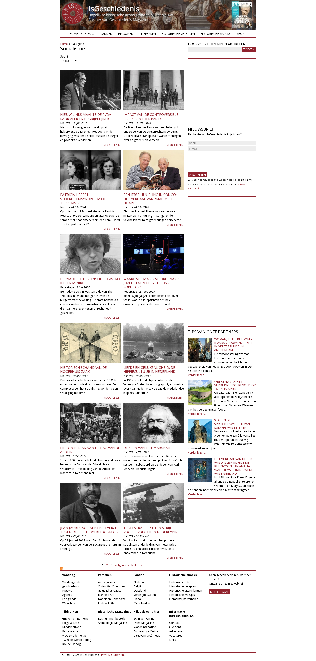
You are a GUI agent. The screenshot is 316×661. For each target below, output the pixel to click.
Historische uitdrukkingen (185, 590)
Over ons (175, 627)
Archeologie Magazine (112, 623)
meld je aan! (219, 592)
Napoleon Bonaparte (112, 599)
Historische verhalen (178, 34)
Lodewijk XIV (106, 603)
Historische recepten (182, 586)
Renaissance (70, 631)
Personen (125, 34)
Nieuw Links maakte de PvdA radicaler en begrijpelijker (85, 116)
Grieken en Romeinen (76, 618)
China (137, 599)
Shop (240, 34)
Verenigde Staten (145, 595)
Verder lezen (112, 145)
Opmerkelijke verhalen (183, 599)
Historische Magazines (114, 611)
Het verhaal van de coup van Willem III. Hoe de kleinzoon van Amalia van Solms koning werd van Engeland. (234, 466)
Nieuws (67, 590)
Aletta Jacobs (106, 582)
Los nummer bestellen (112, 618)
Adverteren (176, 631)
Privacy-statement (113, 655)
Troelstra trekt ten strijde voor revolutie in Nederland (150, 529)
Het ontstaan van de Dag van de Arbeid (90, 449)
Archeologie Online (146, 631)
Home (73, 34)
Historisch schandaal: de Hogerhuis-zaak (83, 369)
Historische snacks (216, 34)
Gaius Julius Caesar (110, 590)
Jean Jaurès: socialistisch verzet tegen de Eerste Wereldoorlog (89, 529)
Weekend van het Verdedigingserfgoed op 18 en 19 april (235, 385)
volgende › (122, 565)
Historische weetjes (182, 595)
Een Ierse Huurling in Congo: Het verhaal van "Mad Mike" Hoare (150, 198)
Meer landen (142, 603)
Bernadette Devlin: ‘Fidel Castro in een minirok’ (90, 281)
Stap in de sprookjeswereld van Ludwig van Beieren (232, 423)
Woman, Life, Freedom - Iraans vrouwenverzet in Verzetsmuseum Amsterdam (233, 344)
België (138, 586)
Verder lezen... (197, 375)
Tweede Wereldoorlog (76, 640)
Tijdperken (147, 34)
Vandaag (88, 34)
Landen (106, 34)
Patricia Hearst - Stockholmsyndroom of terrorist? (83, 198)
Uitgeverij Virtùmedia (147, 635)
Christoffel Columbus (111, 586)
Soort (64, 56)
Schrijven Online (144, 618)
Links (172, 640)
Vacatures (175, 635)
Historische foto (179, 582)
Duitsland (140, 590)
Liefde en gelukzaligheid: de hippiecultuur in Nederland (149, 369)
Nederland (140, 582)
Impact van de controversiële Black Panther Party (150, 116)
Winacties (68, 603)
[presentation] (218, 160)
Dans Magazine (144, 623)
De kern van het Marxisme (147, 447)
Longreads (69, 599)
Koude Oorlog (71, 644)
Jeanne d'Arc (106, 595)
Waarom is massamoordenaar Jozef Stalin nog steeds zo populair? (151, 283)
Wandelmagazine (145, 627)
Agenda (67, 595)
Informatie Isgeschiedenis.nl (181, 614)
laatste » (136, 565)
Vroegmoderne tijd (74, 635)
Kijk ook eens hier (146, 611)
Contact (174, 623)
